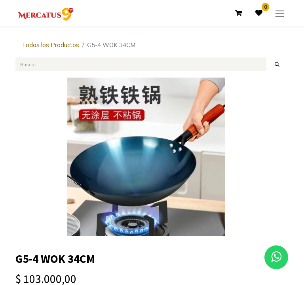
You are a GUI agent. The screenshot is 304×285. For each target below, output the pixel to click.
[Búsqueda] (277, 64)
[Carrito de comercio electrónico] (238, 13)
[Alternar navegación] (280, 13)
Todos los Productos (50, 45)
